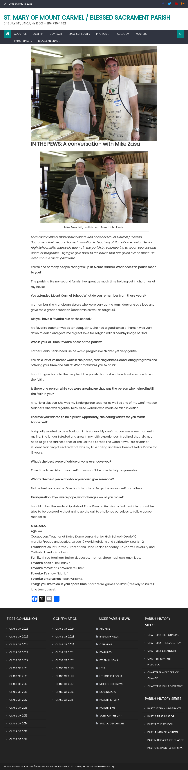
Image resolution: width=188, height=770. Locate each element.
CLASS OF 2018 (18, 692)
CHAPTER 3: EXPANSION (161, 651)
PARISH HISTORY (109, 700)
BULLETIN (38, 34)
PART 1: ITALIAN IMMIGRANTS (164, 708)
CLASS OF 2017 (18, 700)
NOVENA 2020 (108, 692)
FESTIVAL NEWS (109, 660)
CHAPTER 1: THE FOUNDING (163, 635)
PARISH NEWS (107, 708)
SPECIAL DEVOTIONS (112, 723)
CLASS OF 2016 (18, 708)
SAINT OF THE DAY (111, 715)
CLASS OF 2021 (18, 668)
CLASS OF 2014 (18, 723)
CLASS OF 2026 (18, 629)
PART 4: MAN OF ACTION (162, 732)
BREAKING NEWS (109, 636)
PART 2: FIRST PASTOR (160, 716)
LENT (102, 668)
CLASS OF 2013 (18, 731)
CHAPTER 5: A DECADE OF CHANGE (163, 675)
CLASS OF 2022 (18, 660)
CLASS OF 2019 (18, 684)
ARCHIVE (105, 629)
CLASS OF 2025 (18, 636)
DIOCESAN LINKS (48, 41)
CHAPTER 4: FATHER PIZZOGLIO (159, 661)
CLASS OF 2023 (18, 652)
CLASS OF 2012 (18, 739)
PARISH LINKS (21, 41)
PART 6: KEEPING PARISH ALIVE (165, 748)
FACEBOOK (122, 34)
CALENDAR (106, 644)
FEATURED (106, 652)
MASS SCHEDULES (79, 34)
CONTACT (56, 34)
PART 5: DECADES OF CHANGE (165, 740)
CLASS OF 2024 (18, 644)
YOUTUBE (141, 34)
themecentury (105, 766)
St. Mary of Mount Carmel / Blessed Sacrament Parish (87, 17)
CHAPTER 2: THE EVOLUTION (164, 643)
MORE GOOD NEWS (111, 684)
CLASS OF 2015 (18, 715)
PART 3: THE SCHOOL (160, 724)
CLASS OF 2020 (18, 676)
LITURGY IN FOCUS (111, 676)
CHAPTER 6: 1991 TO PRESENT (165, 686)
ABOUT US (20, 34)
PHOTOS (101, 34)
